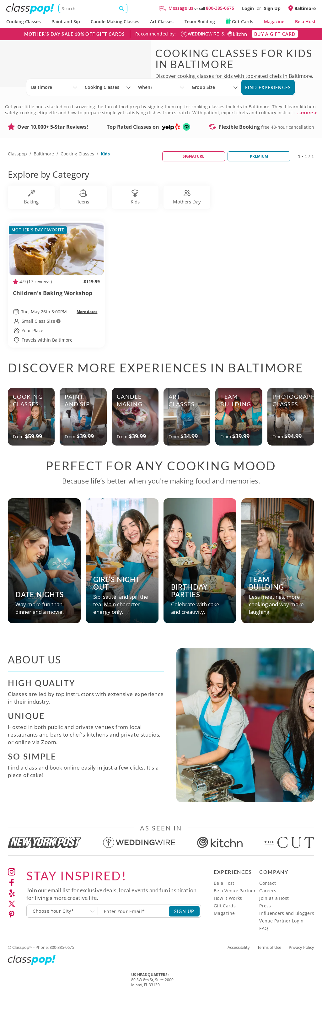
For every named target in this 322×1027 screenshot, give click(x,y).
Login (248, 8)
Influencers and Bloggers (286, 940)
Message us (181, 8)
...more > (307, 139)
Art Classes (162, 21)
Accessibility (239, 974)
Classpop (17, 181)
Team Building (200, 21)
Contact (267, 910)
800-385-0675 (220, 8)
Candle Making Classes (115, 21)
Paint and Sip (65, 21)
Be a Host (305, 21)
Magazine (274, 21)
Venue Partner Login (281, 948)
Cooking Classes (23, 21)
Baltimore (44, 181)
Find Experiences (268, 114)
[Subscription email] (133, 938)
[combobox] (62, 938)
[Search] (92, 8)
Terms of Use (269, 974)
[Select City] (31, 120)
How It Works (228, 925)
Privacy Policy (301, 974)
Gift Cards (239, 21)
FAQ (263, 955)
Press (265, 933)
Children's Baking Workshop (56, 323)
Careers (267, 918)
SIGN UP (184, 938)
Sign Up (272, 8)
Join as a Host (274, 925)
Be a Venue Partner (235, 918)
